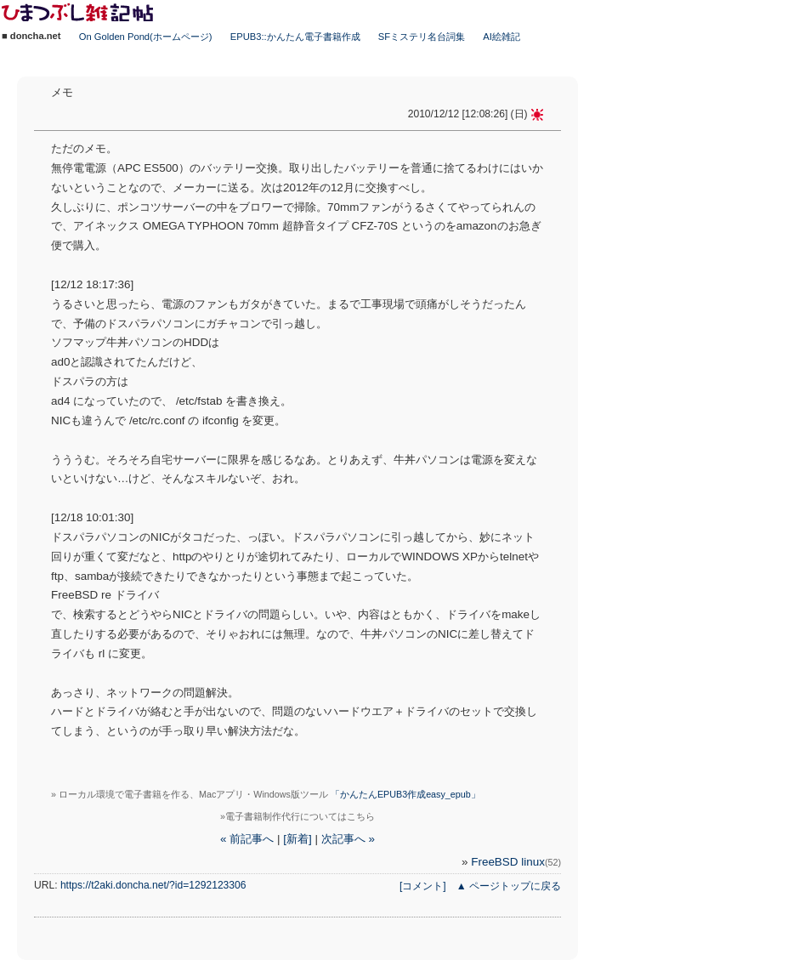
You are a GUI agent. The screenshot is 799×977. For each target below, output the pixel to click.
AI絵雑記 (501, 36)
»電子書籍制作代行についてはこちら (297, 816)
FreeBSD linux (516, 861)
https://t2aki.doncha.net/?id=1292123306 (153, 885)
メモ (62, 92)
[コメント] (423, 886)
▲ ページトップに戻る (508, 886)
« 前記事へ (247, 838)
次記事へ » (348, 838)
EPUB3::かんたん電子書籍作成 (295, 36)
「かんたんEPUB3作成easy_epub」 (405, 794)
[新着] (297, 838)
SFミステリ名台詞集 (421, 36)
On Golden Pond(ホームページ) (145, 36)
